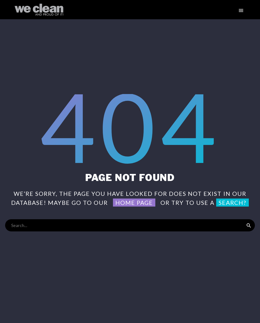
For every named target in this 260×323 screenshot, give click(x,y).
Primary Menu (241, 10)
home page (134, 202)
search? (232, 202)
